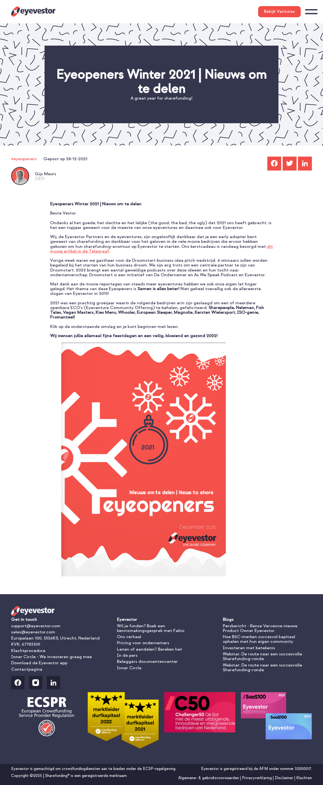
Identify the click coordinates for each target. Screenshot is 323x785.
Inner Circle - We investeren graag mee (51, 657)
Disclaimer (284, 778)
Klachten (304, 778)
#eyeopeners (24, 159)
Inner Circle (129, 668)
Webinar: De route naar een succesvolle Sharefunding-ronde (262, 656)
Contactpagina (26, 669)
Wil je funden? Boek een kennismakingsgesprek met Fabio (150, 628)
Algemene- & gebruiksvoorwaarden (209, 778)
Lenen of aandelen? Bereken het (149, 649)
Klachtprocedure (28, 650)
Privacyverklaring (257, 778)
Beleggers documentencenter (147, 661)
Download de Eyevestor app (39, 663)
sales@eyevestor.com (33, 632)
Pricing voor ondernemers (143, 643)
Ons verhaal (129, 637)
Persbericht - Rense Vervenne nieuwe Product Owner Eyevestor (260, 628)
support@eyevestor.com (35, 626)
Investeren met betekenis (249, 648)
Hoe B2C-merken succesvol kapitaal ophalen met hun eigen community (259, 639)
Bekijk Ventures (279, 11)
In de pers (127, 655)
